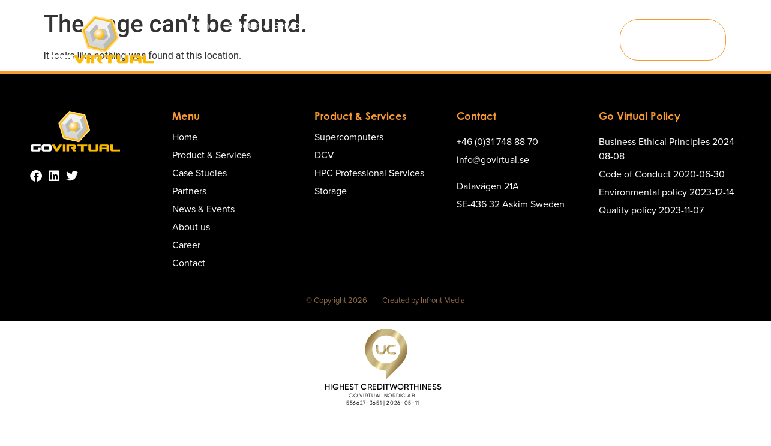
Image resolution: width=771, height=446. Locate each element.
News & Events (486, 25)
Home (202, 25)
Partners (423, 25)
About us (552, 25)
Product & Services (275, 26)
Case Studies (363, 25)
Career (598, 25)
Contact (407, 53)
